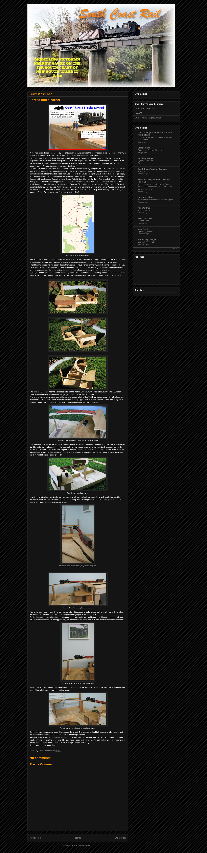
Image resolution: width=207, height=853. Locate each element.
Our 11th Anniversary (147, 242)
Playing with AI (144, 210)
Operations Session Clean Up (150, 150)
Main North (143, 229)
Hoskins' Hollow (145, 197)
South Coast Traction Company (153, 169)
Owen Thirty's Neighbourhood (148, 118)
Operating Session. (146, 231)
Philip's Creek (144, 208)
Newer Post (35, 838)
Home (78, 838)
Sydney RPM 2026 (146, 161)
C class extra (143, 221)
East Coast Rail (145, 218)
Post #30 (141, 171)
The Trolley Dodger (147, 239)
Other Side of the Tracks (146, 108)
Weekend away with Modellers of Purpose (155, 200)
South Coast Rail (50, 10)
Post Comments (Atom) (83, 845)
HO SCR (139, 113)
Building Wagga (145, 158)
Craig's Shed (144, 148)
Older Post (120, 838)
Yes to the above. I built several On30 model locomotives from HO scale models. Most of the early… (156, 186)
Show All (174, 248)
